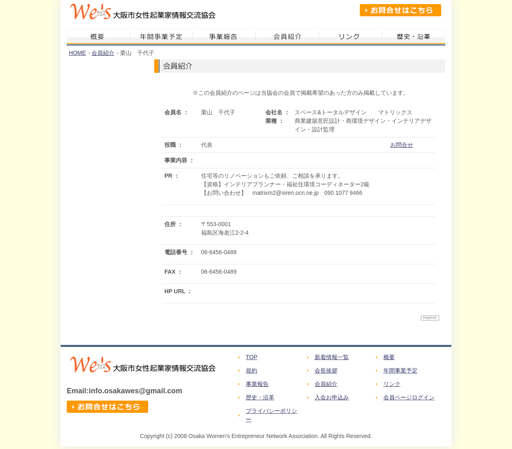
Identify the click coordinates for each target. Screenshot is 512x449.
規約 (251, 370)
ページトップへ (430, 318)
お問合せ (401, 145)
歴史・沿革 (260, 397)
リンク (391, 384)
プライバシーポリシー (271, 415)
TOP (252, 357)
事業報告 (257, 384)
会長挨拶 (326, 370)
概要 (389, 357)
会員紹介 (103, 53)
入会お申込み (332, 397)
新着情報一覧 (332, 357)
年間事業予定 (400, 370)
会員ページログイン (409, 397)
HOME (77, 53)
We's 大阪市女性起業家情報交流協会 (141, 14)
